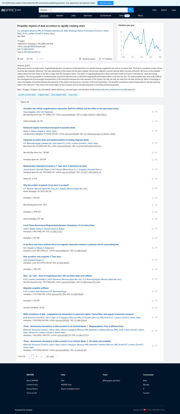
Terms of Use (31, 393)
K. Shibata (38, 248)
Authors (59, 15)
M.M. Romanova (54, 279)
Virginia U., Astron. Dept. (47, 131)
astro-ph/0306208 (72, 134)
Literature (44, 15)
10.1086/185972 (62, 263)
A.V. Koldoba (47, 31)
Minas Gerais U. (69, 170)
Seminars (88, 15)
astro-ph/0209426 (62, 320)
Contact (146, 393)
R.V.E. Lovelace (29, 34)
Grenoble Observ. (43, 170)
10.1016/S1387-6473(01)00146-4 (88, 146)
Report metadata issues (70, 389)
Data (121, 15)
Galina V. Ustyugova (68, 330)
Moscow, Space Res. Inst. (45, 189)
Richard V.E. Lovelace (112, 318)
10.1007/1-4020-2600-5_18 (90, 172)
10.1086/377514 (82, 335)
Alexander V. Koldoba (97, 330)
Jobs (73, 15)
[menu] (157, 10)
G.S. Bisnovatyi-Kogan (31, 143)
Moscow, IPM (35, 31)
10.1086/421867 (80, 350)
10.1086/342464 (80, 320)
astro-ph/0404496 (62, 350)
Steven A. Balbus (29, 131)
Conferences (105, 15)
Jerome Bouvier (29, 170)
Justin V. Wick (123, 330)
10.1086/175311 (56, 232)
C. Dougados (82, 170)
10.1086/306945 (77, 294)
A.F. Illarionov (28, 189)
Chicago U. (39, 260)
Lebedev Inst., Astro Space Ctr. (53, 143)
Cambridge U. (41, 279)
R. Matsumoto (48, 248)
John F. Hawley (29, 229)
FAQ (62, 381)
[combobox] (89, 10)
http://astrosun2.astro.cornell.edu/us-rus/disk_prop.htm (113, 90)
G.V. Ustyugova (23, 31)
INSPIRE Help (66, 385)
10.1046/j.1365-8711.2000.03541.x (93, 115)
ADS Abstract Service (32, 52)
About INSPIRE (32, 381)
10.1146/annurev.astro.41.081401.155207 (100, 134)
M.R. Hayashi (28, 248)
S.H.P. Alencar (56, 170)
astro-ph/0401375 (64, 335)
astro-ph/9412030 (68, 282)
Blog (145, 381)
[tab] (24, 102)
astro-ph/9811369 (59, 294)
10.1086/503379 (27, 49)
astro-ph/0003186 (68, 115)
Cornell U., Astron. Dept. (45, 34)
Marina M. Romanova (86, 31)
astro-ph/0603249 (30, 47)
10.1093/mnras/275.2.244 (90, 282)
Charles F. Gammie (43, 229)
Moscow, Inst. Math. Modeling (64, 31)
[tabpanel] (90, 232)
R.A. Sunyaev (61, 189)
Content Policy (32, 385)
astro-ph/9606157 (62, 251)
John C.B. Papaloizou (44, 112)
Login (174, 10)
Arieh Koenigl (28, 260)
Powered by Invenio (23, 410)
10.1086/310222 (80, 251)
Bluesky (146, 385)
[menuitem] (154, 10)
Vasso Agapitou (29, 112)
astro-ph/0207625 (64, 146)
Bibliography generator (111, 381)
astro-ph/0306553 (68, 172)
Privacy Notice (32, 389)
